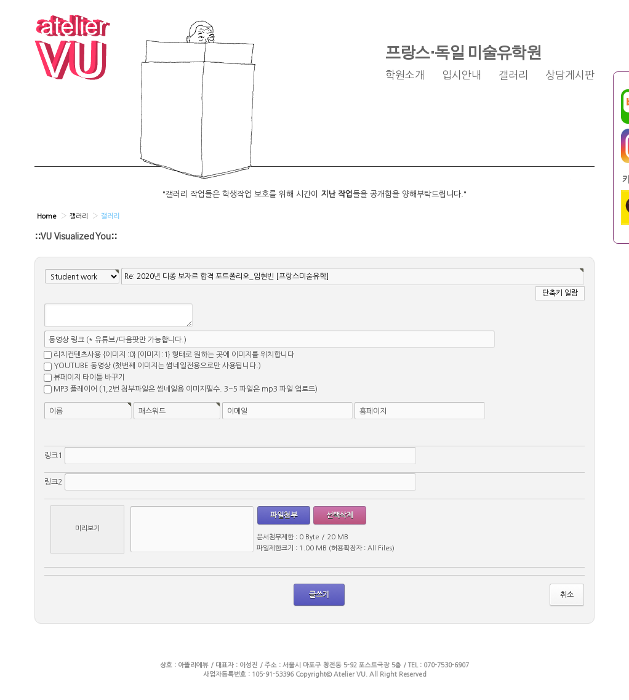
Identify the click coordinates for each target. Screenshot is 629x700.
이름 (56, 411)
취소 (567, 594)
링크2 (53, 482)
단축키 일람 (560, 293)
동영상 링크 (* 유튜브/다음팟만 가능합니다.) (117, 340)
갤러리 (513, 75)
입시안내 (461, 75)
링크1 (53, 455)
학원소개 (405, 75)
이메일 (237, 411)
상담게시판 (570, 75)
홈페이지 (373, 411)
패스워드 (152, 411)
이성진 (248, 665)
